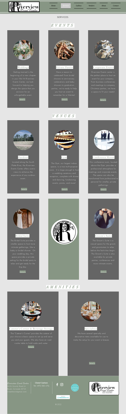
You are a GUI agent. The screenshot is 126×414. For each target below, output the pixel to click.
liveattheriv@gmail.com (17, 392)
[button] (22, 99)
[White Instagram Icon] (62, 385)
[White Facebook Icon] (57, 385)
